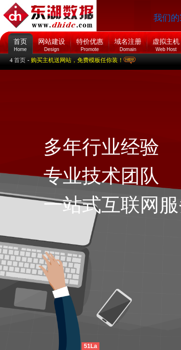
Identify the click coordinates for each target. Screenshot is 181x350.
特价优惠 (89, 43)
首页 (20, 38)
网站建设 (51, 43)
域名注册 (127, 43)
